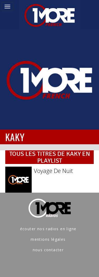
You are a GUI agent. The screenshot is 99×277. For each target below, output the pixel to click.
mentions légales (48, 239)
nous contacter (48, 249)
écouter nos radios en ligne (48, 228)
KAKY (15, 137)
